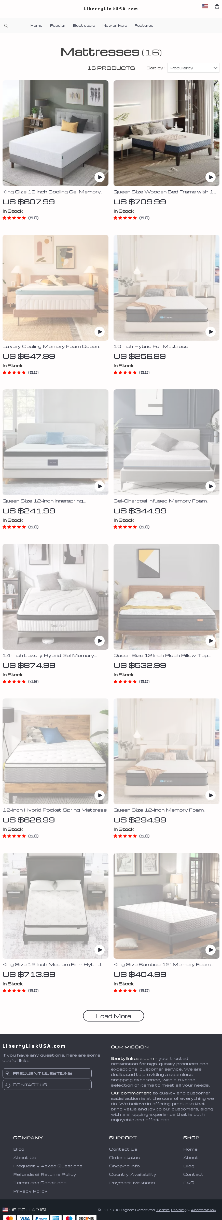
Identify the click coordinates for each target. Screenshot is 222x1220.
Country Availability (133, 1174)
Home (37, 25)
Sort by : (156, 68)
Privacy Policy (30, 1191)
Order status (124, 1157)
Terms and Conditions (39, 1182)
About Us (24, 1157)
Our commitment (131, 1093)
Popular (57, 25)
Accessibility (203, 1210)
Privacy (178, 1210)
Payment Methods (132, 1182)
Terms (163, 1210)
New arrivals (115, 25)
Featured (144, 25)
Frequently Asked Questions (47, 1166)
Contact (193, 1174)
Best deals (84, 25)
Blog (18, 1149)
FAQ (189, 1182)
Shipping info (124, 1166)
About (191, 1157)
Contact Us (123, 1149)
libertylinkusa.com (132, 1058)
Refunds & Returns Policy (44, 1174)
